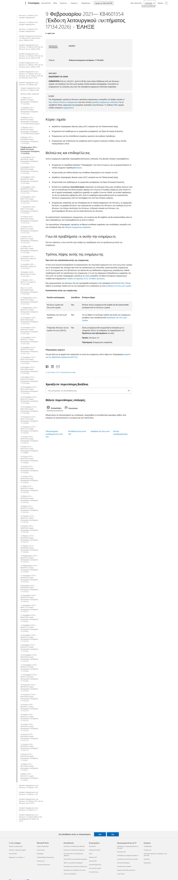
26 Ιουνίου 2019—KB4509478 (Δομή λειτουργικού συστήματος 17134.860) (29, 459)
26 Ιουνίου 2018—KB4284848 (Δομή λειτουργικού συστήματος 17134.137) (29, 737)
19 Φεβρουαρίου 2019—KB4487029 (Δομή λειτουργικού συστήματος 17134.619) (29, 559)
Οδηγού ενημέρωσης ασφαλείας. (78, 227)
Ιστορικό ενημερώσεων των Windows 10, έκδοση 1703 (28, 793)
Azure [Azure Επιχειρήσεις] (90, 853)
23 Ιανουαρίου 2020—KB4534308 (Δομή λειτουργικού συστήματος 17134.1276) (29, 321)
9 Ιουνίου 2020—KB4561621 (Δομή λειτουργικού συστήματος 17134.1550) (29, 240)
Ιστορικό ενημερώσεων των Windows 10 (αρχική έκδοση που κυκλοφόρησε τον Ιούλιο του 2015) (30, 818)
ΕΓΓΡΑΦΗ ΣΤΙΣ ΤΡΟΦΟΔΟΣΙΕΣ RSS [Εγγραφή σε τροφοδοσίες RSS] (61, 372)
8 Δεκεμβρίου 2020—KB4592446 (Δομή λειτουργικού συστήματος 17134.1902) (29, 170)
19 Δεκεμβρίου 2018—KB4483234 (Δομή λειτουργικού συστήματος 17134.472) (29, 598)
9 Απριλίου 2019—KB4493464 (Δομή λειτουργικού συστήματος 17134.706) (29, 529)
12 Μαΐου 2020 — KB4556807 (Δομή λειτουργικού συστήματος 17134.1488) (29, 249)
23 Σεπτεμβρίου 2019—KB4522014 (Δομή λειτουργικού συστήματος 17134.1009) (29, 400)
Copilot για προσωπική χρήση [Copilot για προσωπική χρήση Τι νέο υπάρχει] (17, 850)
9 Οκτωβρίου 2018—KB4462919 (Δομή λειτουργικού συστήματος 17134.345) (29, 648)
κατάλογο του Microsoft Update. (118, 286)
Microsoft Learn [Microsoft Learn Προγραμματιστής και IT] (121, 852)
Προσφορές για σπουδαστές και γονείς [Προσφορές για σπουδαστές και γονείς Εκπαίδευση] (74, 870)
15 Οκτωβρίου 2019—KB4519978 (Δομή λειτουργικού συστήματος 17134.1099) (29, 360)
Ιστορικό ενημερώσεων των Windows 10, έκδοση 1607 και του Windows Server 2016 (31, 801)
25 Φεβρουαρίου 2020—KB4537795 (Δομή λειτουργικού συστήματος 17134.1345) (29, 301)
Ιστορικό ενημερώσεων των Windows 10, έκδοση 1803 (28, 84)
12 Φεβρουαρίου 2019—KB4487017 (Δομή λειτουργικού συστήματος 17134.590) (29, 569)
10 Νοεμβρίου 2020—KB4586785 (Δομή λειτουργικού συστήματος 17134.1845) (29, 180)
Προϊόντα (63, 3)
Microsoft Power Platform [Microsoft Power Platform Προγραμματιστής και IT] (124, 866)
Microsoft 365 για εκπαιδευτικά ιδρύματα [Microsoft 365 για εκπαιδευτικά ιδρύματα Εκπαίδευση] (75, 859)
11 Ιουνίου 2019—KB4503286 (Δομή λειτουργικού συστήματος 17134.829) (29, 479)
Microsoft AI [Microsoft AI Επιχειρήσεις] (92, 846)
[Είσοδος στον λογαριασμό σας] (162, 3)
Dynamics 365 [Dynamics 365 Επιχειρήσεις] (93, 857)
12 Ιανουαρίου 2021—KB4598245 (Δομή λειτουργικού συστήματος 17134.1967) (29, 160)
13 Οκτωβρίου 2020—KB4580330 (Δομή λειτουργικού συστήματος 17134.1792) (29, 190)
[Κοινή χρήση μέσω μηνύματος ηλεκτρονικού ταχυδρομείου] (57, 366)
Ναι (100, 834)
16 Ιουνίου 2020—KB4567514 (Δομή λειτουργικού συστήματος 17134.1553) (29, 230)
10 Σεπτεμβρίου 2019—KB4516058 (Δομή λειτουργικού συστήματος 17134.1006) (29, 410)
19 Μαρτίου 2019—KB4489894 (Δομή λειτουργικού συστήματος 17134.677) (29, 539)
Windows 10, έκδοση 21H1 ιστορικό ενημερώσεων (28, 30)
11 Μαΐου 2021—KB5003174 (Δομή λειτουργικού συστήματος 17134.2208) (29, 101)
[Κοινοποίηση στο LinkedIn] (51, 366)
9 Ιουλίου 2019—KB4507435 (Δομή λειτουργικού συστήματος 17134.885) (29, 450)
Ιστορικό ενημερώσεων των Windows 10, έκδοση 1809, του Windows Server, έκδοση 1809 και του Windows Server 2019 (31, 75)
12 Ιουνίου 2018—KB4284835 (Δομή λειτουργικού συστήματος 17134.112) (29, 747)
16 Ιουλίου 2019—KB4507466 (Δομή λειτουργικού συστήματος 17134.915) (29, 440)
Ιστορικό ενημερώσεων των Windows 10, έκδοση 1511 (28, 809)
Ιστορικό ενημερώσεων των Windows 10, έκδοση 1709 (28, 786)
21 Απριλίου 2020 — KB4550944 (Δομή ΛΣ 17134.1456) (28, 258)
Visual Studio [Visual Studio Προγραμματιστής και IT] (120, 874)
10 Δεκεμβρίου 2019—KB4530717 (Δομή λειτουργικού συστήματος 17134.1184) (29, 340)
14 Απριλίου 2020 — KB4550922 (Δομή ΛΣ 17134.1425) (28, 266)
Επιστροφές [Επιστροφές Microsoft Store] (40, 853)
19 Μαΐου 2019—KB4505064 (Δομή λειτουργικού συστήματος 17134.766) (29, 499)
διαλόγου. (78, 167)
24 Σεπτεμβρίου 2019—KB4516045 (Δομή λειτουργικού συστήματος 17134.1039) (29, 390)
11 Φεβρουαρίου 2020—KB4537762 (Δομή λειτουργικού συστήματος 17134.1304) (29, 311)
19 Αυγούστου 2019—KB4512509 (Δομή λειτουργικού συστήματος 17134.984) (29, 420)
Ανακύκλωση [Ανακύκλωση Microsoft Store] (40, 861)
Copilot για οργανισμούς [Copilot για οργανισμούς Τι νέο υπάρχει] (16, 846)
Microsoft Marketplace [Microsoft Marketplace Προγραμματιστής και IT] (123, 863)
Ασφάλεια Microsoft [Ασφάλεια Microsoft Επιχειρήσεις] (94, 850)
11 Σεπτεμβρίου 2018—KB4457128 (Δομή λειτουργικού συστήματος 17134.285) (29, 678)
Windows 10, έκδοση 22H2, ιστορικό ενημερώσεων (28, 16)
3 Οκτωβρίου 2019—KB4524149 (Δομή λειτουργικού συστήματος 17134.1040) (29, 380)
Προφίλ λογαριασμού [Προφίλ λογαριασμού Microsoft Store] (43, 846)
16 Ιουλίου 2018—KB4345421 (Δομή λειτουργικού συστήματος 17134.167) (29, 717)
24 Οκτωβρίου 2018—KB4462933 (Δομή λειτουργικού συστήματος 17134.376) (29, 638)
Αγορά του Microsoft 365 (103, 3)
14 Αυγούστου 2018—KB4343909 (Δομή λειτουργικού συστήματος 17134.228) (29, 698)
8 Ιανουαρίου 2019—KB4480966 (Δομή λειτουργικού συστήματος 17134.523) (29, 589)
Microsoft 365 (46, 3)
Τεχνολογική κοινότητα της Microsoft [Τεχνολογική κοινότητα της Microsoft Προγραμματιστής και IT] (127, 859)
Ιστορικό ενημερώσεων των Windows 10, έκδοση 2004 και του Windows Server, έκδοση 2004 (31, 47)
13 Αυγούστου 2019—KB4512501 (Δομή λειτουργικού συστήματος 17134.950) (29, 430)
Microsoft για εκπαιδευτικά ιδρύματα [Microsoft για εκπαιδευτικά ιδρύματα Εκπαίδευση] (74, 846)
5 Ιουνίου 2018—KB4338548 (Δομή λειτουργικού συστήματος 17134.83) (29, 757)
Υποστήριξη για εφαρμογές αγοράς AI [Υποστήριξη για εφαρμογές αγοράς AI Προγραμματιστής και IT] (127, 855)
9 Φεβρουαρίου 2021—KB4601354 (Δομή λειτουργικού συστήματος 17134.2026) (30, 150)
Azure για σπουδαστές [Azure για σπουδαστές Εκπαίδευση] (70, 874)
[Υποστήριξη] (33, 3)
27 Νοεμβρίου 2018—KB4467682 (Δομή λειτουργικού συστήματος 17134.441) (29, 618)
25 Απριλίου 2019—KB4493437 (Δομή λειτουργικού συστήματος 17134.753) (29, 519)
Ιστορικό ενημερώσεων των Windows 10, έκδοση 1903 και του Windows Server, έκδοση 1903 (31, 65)
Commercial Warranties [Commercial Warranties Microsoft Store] (43, 864)
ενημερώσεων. (68, 107)
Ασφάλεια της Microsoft (100, 431)
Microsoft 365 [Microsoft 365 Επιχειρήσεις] (93, 861)
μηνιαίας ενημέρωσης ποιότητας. (105, 102)
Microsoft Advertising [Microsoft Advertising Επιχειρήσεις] (95, 864)
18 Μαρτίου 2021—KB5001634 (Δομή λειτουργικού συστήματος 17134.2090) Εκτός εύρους (30, 120)
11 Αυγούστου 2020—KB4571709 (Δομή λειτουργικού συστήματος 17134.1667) (29, 210)
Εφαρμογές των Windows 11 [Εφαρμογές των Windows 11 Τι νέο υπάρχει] (17, 857)
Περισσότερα (85, 3)
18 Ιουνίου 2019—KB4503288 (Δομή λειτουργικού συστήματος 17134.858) (29, 469)
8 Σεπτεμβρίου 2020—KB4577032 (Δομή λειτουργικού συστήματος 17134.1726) (29, 200)
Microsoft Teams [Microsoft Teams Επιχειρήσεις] (93, 872)
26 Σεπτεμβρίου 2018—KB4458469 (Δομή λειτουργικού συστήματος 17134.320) (29, 658)
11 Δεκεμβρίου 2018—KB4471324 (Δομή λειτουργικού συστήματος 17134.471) (29, 608)
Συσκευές (74, 3)
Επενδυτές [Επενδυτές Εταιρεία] (147, 859)
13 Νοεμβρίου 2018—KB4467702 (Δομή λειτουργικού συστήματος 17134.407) (29, 628)
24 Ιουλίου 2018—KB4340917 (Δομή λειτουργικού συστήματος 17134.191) (29, 708)
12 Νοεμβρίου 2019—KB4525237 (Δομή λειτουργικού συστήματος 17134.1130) (29, 350)
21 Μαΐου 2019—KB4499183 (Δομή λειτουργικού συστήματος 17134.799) (29, 489)
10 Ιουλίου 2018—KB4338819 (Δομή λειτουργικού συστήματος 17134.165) (29, 727)
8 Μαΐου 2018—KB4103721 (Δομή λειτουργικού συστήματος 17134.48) (29, 777)
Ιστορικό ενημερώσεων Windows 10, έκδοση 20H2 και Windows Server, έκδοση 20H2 (30, 38)
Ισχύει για (51, 33)
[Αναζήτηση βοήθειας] (150, 2)
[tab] (55, 408)
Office (55, 3)
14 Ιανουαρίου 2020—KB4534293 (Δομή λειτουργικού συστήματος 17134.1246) (29, 331)
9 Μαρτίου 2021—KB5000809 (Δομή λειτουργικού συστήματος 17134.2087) (29, 140)
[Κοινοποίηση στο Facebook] (47, 366)
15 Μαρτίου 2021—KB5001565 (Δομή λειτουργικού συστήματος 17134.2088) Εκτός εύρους (30, 130)
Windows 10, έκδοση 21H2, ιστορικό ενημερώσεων (28, 23)
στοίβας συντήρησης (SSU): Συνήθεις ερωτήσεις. (86, 278)
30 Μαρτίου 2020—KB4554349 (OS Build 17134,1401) (28, 274)
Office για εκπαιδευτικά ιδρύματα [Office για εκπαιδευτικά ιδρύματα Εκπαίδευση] (73, 863)
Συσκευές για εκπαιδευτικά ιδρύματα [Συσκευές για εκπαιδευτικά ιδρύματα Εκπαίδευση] (74, 850)
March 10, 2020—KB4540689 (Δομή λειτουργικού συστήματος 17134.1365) (29, 291)
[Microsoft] (17, 3)
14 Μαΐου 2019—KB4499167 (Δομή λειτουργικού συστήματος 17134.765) (29, 509)
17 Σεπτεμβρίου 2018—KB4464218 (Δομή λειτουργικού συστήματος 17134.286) (29, 668)
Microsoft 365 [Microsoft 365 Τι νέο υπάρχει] (13, 853)
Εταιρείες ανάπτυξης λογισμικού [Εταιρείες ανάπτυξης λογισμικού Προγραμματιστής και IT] (126, 870)
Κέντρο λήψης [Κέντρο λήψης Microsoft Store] (41, 850)
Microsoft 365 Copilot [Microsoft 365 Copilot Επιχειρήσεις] (95, 868)
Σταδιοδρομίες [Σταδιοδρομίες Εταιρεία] (148, 846)
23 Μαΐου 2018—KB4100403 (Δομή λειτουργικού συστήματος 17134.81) (29, 767)
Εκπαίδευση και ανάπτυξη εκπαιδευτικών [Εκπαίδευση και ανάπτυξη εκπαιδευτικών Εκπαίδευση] (75, 866)
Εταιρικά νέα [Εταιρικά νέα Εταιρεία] (147, 850)
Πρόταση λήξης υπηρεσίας (29, 94)
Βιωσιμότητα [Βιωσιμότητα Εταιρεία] (147, 863)
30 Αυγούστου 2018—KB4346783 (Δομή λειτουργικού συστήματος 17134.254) (29, 688)
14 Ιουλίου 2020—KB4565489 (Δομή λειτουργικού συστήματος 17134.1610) (29, 220)
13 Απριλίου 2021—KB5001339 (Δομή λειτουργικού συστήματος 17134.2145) (29, 111)
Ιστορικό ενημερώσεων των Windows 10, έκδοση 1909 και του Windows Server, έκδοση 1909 (31, 56)
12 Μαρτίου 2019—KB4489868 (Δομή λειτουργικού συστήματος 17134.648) (29, 549)
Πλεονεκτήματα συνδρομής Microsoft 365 (54, 434)
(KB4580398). (119, 283)
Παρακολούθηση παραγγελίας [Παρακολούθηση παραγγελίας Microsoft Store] (45, 857)
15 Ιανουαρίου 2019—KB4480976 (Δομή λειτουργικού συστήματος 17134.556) (29, 579)
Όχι (112, 834)
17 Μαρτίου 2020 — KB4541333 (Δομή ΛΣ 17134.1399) (28, 282)
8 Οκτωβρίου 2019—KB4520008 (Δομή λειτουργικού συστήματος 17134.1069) (29, 370)
